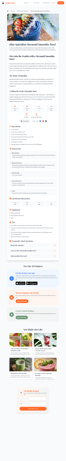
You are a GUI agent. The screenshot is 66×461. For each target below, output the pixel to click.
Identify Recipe (46, 2)
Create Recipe (36, 2)
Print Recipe (25, 121)
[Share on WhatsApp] (37, 121)
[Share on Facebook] (40, 121)
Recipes (26, 2)
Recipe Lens (10, 3)
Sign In (54, 2)
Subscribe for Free (33, 408)
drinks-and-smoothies (23, 11)
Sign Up (61, 2)
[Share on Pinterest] (43, 121)
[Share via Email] (46, 121)
